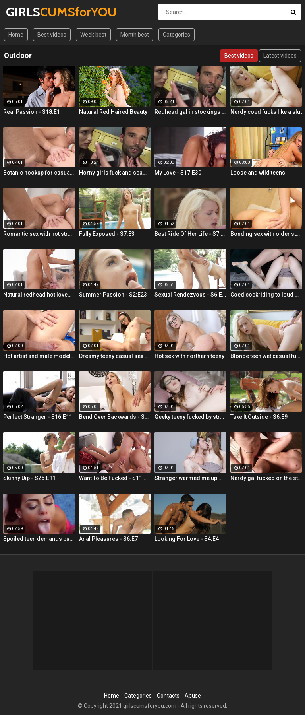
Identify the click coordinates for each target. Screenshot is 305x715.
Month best (134, 34)
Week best (93, 34)
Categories (176, 34)
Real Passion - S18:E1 (31, 112)
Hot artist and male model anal (39, 356)
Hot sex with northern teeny (189, 356)
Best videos (51, 34)
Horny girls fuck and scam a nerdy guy (115, 172)
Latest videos (280, 55)
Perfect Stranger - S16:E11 (37, 417)
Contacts (168, 695)
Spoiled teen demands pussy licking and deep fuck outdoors (39, 539)
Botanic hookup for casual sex (39, 172)
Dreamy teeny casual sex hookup (115, 356)
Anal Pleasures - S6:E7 (108, 539)
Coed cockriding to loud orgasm (266, 294)
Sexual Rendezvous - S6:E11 (190, 294)
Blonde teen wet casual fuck (266, 356)
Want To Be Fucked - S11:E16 (115, 478)
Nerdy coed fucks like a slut (266, 112)
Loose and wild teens (257, 172)
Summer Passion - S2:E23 (113, 294)
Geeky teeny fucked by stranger (190, 417)
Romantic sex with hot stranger (39, 234)
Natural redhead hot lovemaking (39, 294)
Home (15, 34)
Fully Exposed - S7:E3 (107, 234)
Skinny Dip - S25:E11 (29, 478)
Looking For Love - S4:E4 (186, 539)
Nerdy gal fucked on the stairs (266, 478)
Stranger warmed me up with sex (190, 478)
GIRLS (27, 11)
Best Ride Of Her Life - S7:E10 (190, 234)
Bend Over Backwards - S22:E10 (115, 417)
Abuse (193, 695)
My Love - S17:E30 (177, 172)
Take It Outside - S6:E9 (259, 417)
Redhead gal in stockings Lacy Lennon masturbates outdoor (190, 112)
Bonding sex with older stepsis (266, 234)
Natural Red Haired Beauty (113, 112)
